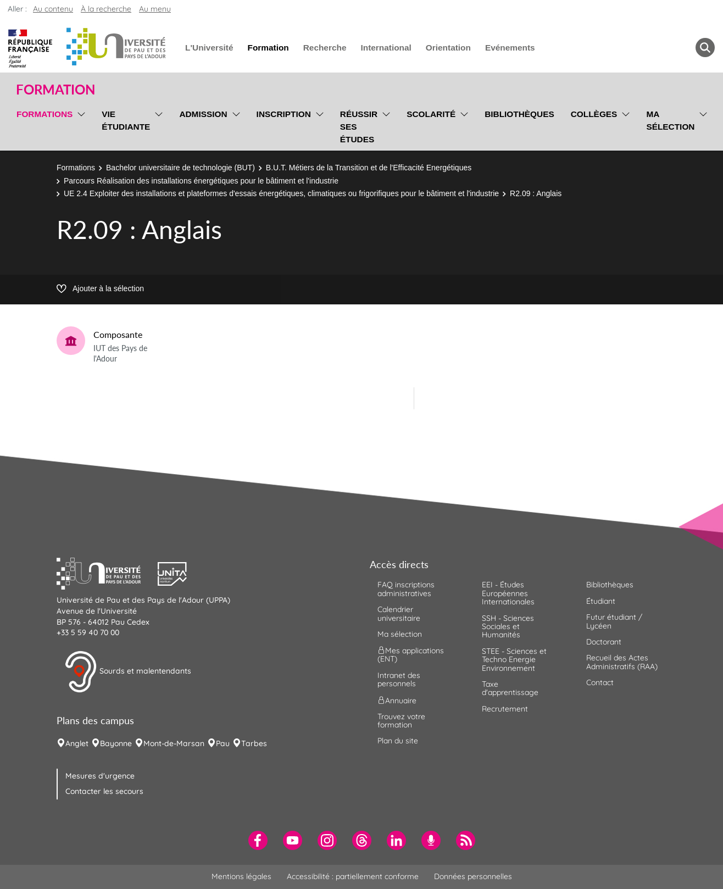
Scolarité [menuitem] (431, 114)
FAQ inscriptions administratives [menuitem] (406, 589)
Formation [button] (55, 89)
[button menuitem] (705, 47)
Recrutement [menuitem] (505, 709)
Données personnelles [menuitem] (473, 876)
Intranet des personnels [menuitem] (398, 679)
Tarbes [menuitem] (254, 743)
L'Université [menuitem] (209, 47)
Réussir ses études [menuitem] (358, 126)
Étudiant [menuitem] (600, 601)
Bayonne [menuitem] (116, 743)
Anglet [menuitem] (76, 743)
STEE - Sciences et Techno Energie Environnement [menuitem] (514, 659)
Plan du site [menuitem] (397, 741)
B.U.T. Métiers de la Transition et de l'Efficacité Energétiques (368, 167)
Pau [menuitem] (223, 743)
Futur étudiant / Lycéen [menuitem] (614, 621)
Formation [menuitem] (267, 47)
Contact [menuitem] (600, 682)
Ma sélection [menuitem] (670, 120)
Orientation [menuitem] (448, 47)
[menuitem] (258, 840)
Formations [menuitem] (44, 114)
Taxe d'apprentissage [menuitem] (510, 688)
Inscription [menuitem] (284, 114)
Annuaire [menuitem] (396, 700)
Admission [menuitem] (203, 114)
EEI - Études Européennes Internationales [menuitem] (508, 593)
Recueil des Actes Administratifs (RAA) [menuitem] (622, 662)
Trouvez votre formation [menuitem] (401, 721)
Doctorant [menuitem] (603, 642)
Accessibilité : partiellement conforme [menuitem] (353, 876)
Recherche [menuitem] (325, 47)
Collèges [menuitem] (594, 114)
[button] (107, 572)
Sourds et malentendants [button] (127, 672)
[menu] (79, 125)
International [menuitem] (385, 47)
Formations (76, 167)
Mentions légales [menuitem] (241, 876)
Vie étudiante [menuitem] (126, 120)
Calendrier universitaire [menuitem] (398, 613)
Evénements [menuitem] (510, 47)
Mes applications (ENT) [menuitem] (410, 655)
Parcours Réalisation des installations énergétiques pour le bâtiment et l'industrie (201, 180)
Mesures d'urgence (100, 776)
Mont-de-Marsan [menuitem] (173, 743)
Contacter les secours (104, 791)
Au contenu (53, 9)
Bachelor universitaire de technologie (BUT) (180, 167)
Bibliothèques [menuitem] (519, 114)
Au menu (155, 9)
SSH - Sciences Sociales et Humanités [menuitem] (508, 626)
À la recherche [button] (106, 9)
